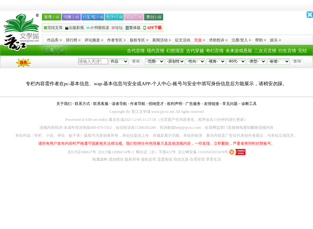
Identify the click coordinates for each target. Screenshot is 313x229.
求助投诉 (218, 40)
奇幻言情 (215, 50)
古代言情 (136, 50)
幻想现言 (175, 50)
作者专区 (116, 40)
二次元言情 (265, 50)
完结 (302, 50)
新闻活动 (161, 40)
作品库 (54, 40)
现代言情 (155, 50)
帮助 (260, 40)
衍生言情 (287, 50)
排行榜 (73, 40)
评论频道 (94, 40)
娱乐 (275, 40)
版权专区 (139, 40)
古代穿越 (195, 50)
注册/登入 (241, 40)
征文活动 (182, 40)
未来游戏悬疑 (239, 50)
